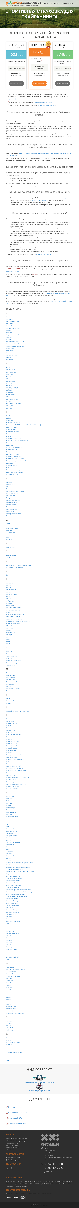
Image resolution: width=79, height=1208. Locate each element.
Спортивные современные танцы (16, 896)
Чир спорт (9, 1025)
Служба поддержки (14, 1160)
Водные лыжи (10, 445)
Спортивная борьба (12, 883)
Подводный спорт (12, 757)
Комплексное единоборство (15, 614)
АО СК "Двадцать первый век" (22, 1181)
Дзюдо (8, 537)
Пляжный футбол (11, 750)
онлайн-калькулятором (64, 198)
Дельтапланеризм (12, 528)
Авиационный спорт (12, 321)
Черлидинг (9, 1023)
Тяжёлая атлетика (12, 949)
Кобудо (8, 612)
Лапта (8, 654)
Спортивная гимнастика (13, 885)
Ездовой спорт (11, 547)
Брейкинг (9, 408)
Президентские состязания (14, 768)
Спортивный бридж (12, 899)
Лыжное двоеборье (12, 663)
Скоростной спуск (12, 856)
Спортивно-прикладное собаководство (18, 890)
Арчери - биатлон (11, 355)
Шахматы (9, 1038)
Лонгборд (9, 658)
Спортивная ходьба (12, 887)
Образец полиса (14, 1107)
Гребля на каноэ (11, 502)
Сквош (8, 849)
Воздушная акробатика (13, 452)
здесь (42, 303)
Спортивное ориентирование (15, 894)
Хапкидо (8, 1000)
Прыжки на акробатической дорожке (18, 777)
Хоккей (8, 1004)
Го (7, 486)
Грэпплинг (9, 516)
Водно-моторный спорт (13, 438)
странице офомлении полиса (17, 99)
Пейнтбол (9, 732)
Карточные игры (11, 594)
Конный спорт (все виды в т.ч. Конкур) (18, 621)
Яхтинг (8, 1060)
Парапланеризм (11, 721)
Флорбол (9, 978)
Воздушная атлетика (12, 454)
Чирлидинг (9, 1028)
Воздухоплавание (11, 449)
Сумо (7, 923)
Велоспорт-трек (11, 427)
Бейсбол (9, 383)
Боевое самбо (10, 394)
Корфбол (9, 626)
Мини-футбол (10, 679)
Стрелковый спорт (12, 910)
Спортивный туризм (12, 903)
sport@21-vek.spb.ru (50, 1172)
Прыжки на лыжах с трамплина (16, 784)
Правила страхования (16, 1113)
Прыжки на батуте (12, 779)
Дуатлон (9, 539)
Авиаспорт (9, 319)
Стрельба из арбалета (13, 912)
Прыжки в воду (11, 775)
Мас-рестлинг (10, 673)
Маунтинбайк (10, 675)
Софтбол (9, 874)
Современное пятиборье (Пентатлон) (18, 867)
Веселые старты (11, 434)
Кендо (8, 596)
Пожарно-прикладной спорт (15, 759)
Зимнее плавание (11, 555)
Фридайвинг (10, 983)
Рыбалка (9, 814)
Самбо (8, 826)
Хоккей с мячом (11, 1009)
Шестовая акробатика (13, 1042)
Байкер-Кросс (10, 370)
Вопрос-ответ (67, 4)
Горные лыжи (10, 495)
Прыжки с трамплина (12, 786)
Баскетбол (9, 374)
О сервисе (55, 4)
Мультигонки (10, 691)
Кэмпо (8, 641)
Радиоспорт (10, 796)
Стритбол (9, 917)
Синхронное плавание (13, 842)
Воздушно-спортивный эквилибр (16, 461)
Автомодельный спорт (13, 328)
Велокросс (9, 420)
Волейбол (9, 463)
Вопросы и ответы (13, 1147)
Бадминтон (9, 367)
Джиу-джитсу (10, 533)
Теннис (8, 936)
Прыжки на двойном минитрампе (16, 782)
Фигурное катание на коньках (15, 969)
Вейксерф (9, 418)
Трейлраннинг (10, 938)
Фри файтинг (10, 980)
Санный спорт (10, 833)
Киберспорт (10, 601)
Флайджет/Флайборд (13, 976)
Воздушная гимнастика (13, 456)
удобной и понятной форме (40, 200)
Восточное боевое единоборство (17, 470)
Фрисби (8, 985)
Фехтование (10, 967)
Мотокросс (9, 686)
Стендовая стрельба (12, 905)
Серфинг (9, 840)
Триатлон (9, 942)
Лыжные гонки (10, 665)
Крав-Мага (9, 628)
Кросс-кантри (10, 632)
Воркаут (8, 467)
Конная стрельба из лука (14, 619)
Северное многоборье (13, 838)
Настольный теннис (12, 701)
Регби (8, 801)
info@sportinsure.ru (14, 1157)
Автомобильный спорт (13, 326)
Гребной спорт (11, 511)
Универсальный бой (12, 957)
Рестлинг (9, 803)
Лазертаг (9, 651)
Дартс (8, 526)
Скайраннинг (10, 844)
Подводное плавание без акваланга (17, 755)
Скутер (8, 858)
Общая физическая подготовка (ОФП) (18, 711)
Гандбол (9, 482)
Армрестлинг (10, 351)
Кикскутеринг (10, 605)
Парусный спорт (11, 728)
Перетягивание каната (13, 734)
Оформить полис (24, 4)
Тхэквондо (9, 947)
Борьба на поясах (12, 399)
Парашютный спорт (12, 723)
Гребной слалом (11, 509)
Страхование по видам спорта (17, 1141)
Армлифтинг (10, 348)
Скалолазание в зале (12, 847)
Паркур (8, 725)
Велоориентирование (13, 422)
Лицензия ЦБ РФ (14, 1118)
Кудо (7, 637)
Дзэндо (8, 535)
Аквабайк (9, 337)
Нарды (8, 699)
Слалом (8, 860)
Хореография (10, 1011)
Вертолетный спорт (12, 431)
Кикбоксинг (9, 603)
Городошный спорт (12, 498)
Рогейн (8, 805)
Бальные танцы (11, 372)
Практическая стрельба (13, 766)
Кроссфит (9, 635)
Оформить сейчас (16, 83)
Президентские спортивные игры (16, 770)
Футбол (8, 989)
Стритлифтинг (10, 919)
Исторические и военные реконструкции (19, 565)
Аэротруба (9, 360)
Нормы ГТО (10, 703)
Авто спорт (9, 324)
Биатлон (9, 385)
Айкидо (8, 330)
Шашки (8, 1040)
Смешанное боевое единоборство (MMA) (19, 863)
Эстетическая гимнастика (14, 1052)
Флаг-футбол (10, 974)
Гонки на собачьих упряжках (15, 491)
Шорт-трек (9, 1044)
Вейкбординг (10, 416)
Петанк (8, 737)
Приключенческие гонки (13, 773)
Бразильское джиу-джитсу (14, 403)
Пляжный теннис (11, 748)
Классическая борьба (13, 610)
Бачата (8, 376)
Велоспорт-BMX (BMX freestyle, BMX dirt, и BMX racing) (23, 425)
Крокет (8, 630)
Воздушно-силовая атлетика (15, 458)
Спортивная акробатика (14, 878)
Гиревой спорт (11, 484)
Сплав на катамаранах (13, 876)
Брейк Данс (9, 406)
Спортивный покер (12, 901)
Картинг (8, 592)
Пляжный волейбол (12, 746)
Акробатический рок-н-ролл (15, 342)
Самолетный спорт (12, 831)
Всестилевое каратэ (12, 474)
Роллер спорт (10, 807)
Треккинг (9, 940)
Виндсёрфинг (10, 436)
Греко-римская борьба (13, 513)
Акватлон (9, 339)
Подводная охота (11, 752)
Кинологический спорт (13, 608)
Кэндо (8, 644)
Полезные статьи (12, 1145)
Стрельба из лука (11, 914)
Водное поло (10, 443)
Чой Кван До (10, 1030)
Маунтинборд (10, 677)
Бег (7, 379)
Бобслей (9, 390)
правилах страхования (43, 254)
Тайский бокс (10, 931)
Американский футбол (13, 344)
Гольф (8, 489)
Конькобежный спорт (13, 623)
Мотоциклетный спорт (13, 688)
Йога (7, 575)
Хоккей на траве (11, 1006)
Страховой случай (41, 4)
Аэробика (9, 357)
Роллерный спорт (11, 810)
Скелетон (9, 853)
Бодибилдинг (10, 392)
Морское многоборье (13, 682)
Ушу (7, 959)
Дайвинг (8, 524)
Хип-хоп (8, 1002)
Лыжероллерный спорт (13, 660)
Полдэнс (8, 761)
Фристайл (9, 987)
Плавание (9, 739)
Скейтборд (9, 851)
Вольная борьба (11, 465)
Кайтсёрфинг (10, 583)
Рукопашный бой (11, 812)
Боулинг (8, 401)
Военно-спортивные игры (14, 447)
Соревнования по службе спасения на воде (20, 872)
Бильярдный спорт (12, 388)
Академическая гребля (13, 335)
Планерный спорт (11, 743)
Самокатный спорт (12, 829)
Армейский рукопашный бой (15, 346)
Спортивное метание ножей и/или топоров (20, 892)
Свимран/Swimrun (11, 835)
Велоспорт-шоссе (12, 429)
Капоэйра (9, 585)
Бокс (7, 397)
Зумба (8, 557)
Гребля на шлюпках (12, 507)
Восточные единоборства (14, 472)
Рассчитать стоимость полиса (17, 1138)
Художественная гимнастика (15, 1013)
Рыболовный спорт (12, 816)
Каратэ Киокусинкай (12, 590)
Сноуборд (9, 865)
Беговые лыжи (10, 381)
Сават (8, 824)
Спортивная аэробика (13, 881)
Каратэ (8, 587)
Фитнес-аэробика (11, 971)
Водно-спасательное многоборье (17, 440)
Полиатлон (9, 764)
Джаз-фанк (9, 530)
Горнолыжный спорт (12, 493)
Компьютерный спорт (13, 617)
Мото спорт (10, 684)
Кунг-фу (8, 639)
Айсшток (9, 333)
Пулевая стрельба (12, 788)
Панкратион (10, 719)
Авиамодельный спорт (13, 317)
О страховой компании (17, 1124)
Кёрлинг (8, 599)
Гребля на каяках (11, 504)
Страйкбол (9, 908)
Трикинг (8, 945)
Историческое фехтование (14, 567)
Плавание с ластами (12, 741)
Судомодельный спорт (13, 921)
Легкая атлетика (11, 656)
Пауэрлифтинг (10, 730)
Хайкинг (8, 997)
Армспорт (9, 353)
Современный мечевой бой (15, 869)
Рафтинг (9, 798)
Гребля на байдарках (13, 500)
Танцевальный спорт (12, 933)
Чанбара (9, 1021)
